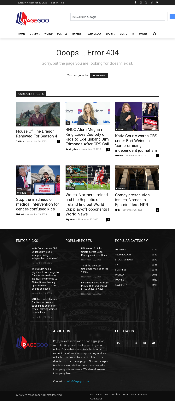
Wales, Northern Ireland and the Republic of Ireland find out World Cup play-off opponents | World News (87, 204)
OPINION (21, 193)
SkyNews (70, 219)
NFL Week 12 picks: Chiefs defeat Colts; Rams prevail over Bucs (95, 251)
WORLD (70, 188)
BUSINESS (120, 129)
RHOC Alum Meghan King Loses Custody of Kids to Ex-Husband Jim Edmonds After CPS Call (87, 136)
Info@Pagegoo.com (78, 380)
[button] (154, 33)
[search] (116, 17)
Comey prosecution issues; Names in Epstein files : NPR (132, 200)
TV (18, 124)
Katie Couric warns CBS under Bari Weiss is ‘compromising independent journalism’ (136, 143)
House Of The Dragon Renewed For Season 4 (36, 133)
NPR (117, 209)
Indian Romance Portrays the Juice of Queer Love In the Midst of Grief (95, 285)
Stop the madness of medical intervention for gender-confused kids (37, 204)
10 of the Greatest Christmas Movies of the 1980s (94, 268)
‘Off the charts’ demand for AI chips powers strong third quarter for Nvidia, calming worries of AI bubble (46, 305)
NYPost (119, 155)
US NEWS (120, 188)
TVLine (20, 141)
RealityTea (72, 149)
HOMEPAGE (99, 75)
